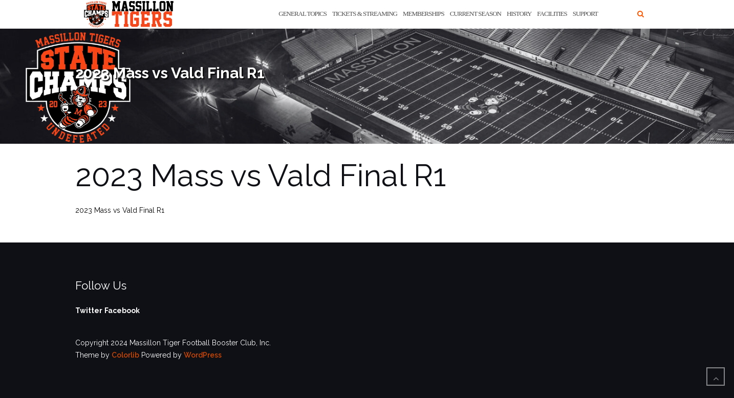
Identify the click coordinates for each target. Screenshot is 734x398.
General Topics (302, 13)
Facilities (552, 13)
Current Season (475, 13)
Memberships (423, 13)
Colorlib (125, 355)
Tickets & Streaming (364, 13)
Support (585, 13)
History (519, 13)
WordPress (203, 355)
